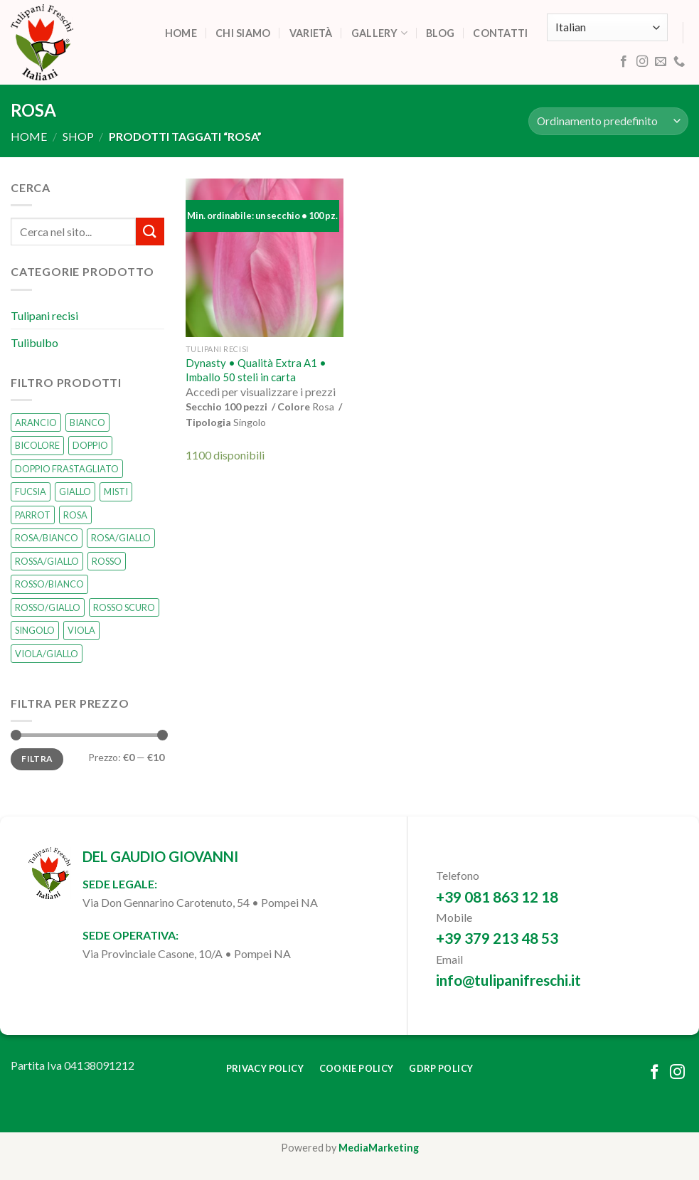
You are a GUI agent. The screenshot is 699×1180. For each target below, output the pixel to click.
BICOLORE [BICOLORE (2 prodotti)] (37, 446)
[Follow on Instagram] (642, 61)
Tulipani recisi (44, 315)
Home (181, 33)
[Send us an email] (660, 61)
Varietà (311, 33)
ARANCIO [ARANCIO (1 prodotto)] (36, 422)
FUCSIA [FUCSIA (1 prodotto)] (30, 492)
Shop (78, 136)
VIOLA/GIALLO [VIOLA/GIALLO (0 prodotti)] (46, 653)
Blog (440, 33)
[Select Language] (607, 27)
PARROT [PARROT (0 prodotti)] (32, 515)
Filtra (36, 759)
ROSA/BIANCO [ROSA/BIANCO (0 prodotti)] (46, 538)
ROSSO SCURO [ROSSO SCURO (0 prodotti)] (124, 607)
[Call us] (679, 61)
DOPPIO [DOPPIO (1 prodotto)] (90, 446)
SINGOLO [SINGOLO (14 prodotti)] (35, 630)
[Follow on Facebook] (623, 61)
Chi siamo (243, 33)
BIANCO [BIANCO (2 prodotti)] (87, 422)
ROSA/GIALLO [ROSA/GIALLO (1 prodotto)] (121, 538)
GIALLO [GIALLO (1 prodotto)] (75, 492)
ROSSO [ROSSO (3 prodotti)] (107, 561)
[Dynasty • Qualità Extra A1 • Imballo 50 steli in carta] (265, 258)
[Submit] (150, 232)
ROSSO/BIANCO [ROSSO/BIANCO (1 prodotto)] (49, 584)
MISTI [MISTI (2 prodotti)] (116, 492)
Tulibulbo (34, 342)
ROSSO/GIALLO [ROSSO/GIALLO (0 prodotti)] (47, 607)
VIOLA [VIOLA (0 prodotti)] (81, 630)
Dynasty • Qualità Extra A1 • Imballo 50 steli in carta (256, 369)
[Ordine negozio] (608, 121)
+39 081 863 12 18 (497, 896)
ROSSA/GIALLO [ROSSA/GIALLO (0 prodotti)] (47, 561)
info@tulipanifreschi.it (508, 980)
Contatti (500, 33)
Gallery (379, 33)
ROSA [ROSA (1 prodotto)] (75, 515)
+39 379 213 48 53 (497, 938)
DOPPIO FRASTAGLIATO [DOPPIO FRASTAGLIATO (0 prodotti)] (67, 468)
